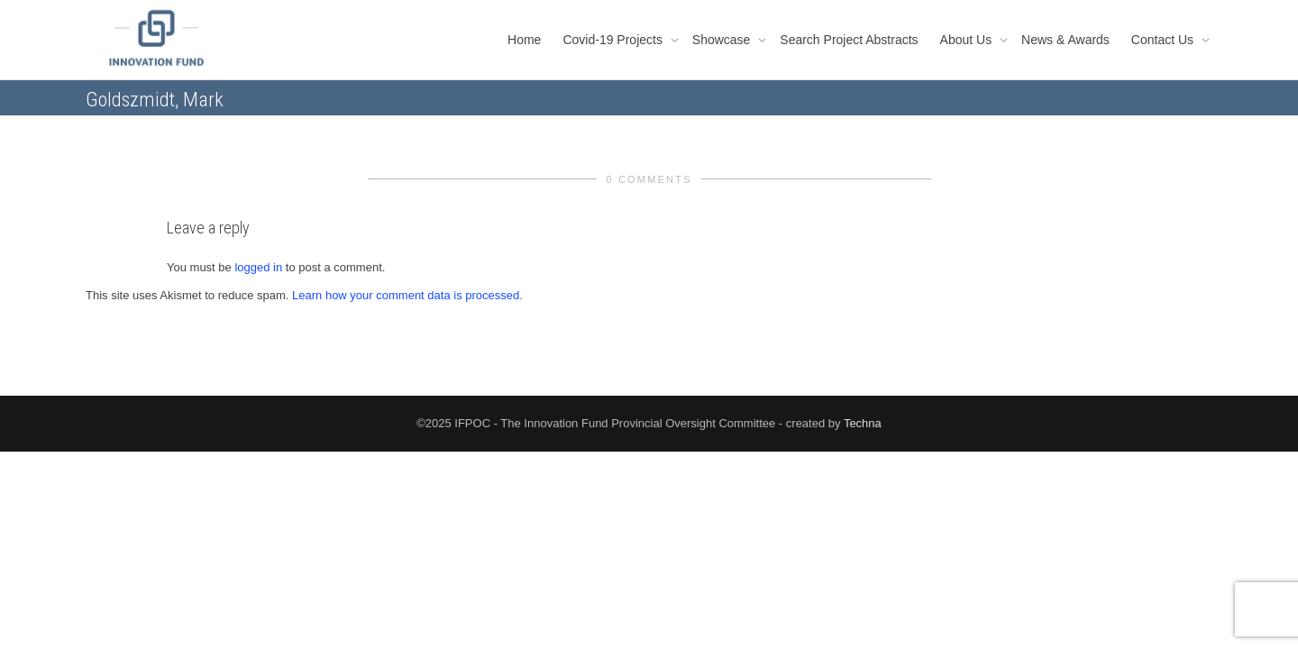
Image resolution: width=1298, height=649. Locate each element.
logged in (258, 267)
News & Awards (1065, 39)
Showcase (723, 39)
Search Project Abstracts (849, 39)
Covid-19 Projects (613, 39)
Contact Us (1164, 39)
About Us (967, 39)
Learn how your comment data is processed (405, 295)
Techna (863, 423)
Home (524, 39)
